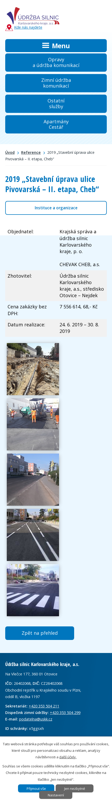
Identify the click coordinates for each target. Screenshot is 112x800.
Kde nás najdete (23, 27)
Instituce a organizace (56, 207)
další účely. (67, 757)
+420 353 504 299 (65, 712)
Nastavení (56, 795)
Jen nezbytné (74, 788)
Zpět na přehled (40, 633)
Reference (31, 152)
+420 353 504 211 (44, 706)
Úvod (10, 152)
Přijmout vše (36, 788)
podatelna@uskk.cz (35, 719)
